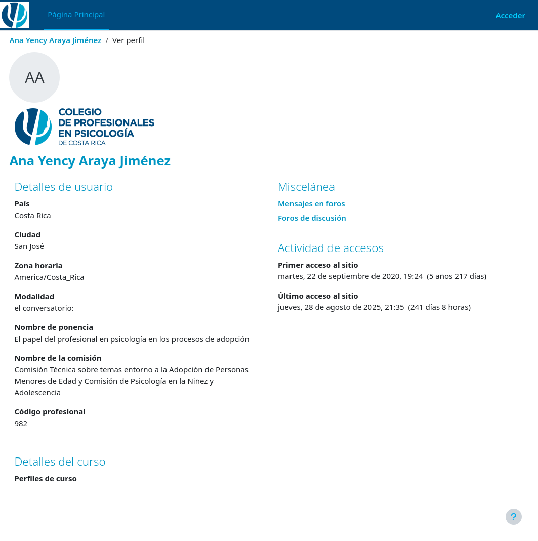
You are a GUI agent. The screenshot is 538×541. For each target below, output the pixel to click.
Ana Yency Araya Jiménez (78, 40)
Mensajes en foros (311, 203)
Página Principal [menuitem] (76, 14)
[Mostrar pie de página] (514, 517)
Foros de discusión (312, 218)
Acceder (510, 15)
